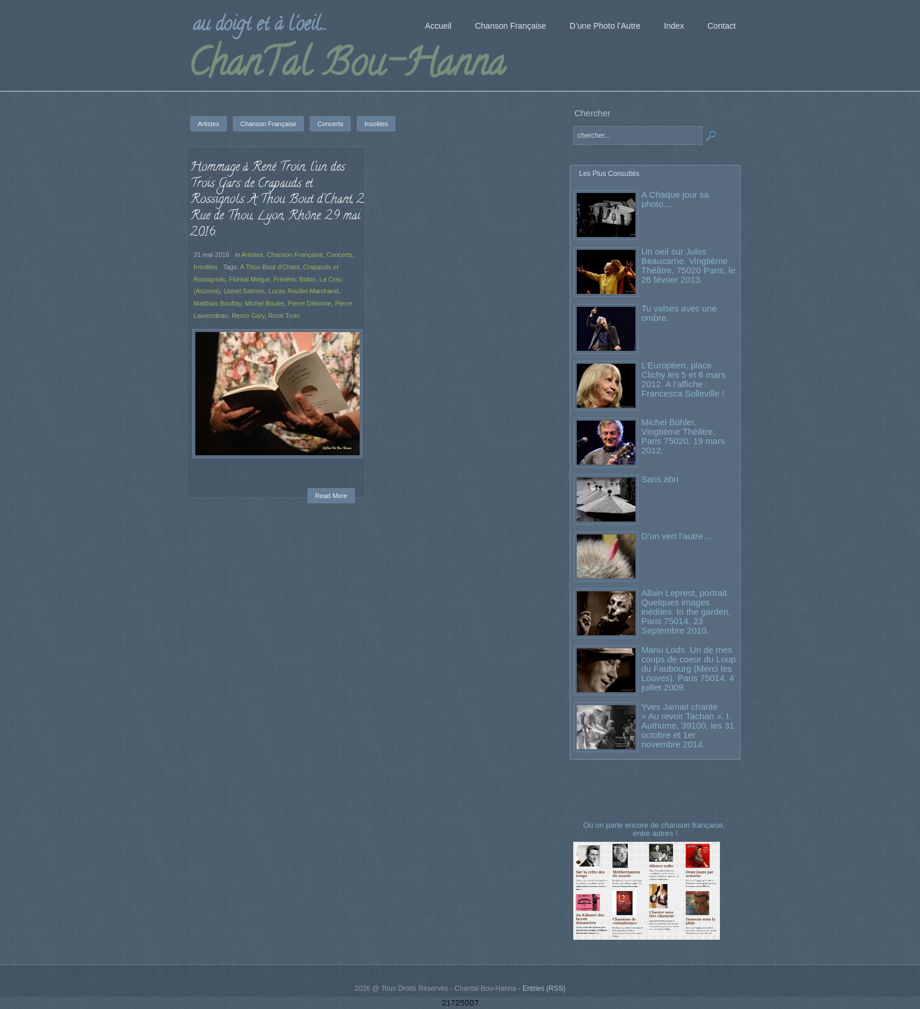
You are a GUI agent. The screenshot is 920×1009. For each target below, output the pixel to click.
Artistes (252, 254)
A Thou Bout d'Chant (269, 266)
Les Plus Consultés (609, 174)
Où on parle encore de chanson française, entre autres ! (655, 829)
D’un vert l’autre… (676, 536)
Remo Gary (248, 315)
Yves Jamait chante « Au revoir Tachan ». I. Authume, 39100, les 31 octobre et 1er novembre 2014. (687, 725)
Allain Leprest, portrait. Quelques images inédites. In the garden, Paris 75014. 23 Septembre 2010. (686, 611)
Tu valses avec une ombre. (679, 313)
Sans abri (659, 479)
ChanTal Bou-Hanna (346, 67)
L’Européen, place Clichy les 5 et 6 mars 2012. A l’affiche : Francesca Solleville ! (683, 379)
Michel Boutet (264, 303)
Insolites (206, 266)
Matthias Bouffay (217, 303)
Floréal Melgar (249, 279)
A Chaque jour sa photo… (675, 199)
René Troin (284, 315)
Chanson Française (294, 254)
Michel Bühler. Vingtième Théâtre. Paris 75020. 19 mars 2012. (683, 436)
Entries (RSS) (543, 988)
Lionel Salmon (244, 290)
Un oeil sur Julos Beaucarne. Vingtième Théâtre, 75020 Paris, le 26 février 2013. (688, 265)
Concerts (339, 254)
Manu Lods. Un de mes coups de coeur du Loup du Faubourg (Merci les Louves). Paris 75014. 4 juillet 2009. (688, 668)
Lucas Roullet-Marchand (303, 290)
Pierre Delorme (309, 303)
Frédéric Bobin (294, 279)
